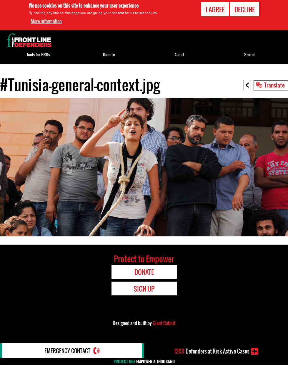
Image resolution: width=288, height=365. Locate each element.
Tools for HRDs (38, 54)
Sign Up (144, 288)
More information (46, 21)
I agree (215, 9)
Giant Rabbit (164, 323)
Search (250, 54)
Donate (109, 54)
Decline (244, 9)
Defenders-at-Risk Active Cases (211, 351)
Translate (274, 85)
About (179, 54)
